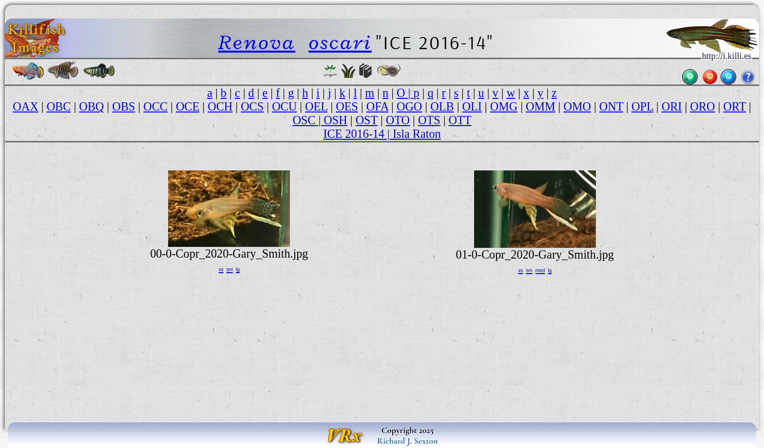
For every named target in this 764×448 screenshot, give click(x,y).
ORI (672, 106)
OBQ (91, 106)
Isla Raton (417, 133)
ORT (734, 106)
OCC (155, 106)
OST (367, 120)
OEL (316, 106)
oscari (340, 42)
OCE (187, 106)
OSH (335, 120)
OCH (220, 106)
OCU (284, 106)
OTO (398, 120)
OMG (503, 106)
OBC (59, 106)
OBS (123, 106)
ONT (611, 106)
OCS (252, 106)
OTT (460, 120)
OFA (377, 106)
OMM (540, 106)
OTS (429, 120)
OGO (409, 106)
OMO (577, 106)
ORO (702, 106)
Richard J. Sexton (407, 440)
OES (347, 106)
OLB (442, 106)
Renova (256, 42)
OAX (25, 106)
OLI (472, 106)
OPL (642, 106)
